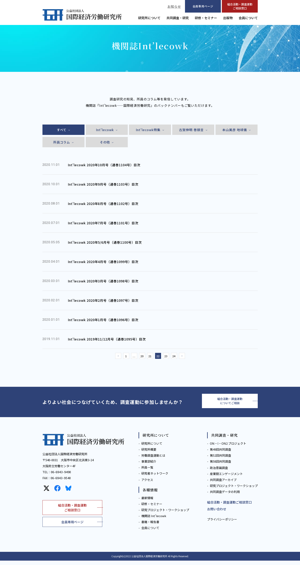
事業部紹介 (148, 466)
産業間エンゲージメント (226, 478)
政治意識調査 (219, 472)
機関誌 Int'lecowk (153, 520)
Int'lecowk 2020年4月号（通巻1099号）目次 (103, 261)
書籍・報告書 (150, 526)
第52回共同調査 (220, 460)
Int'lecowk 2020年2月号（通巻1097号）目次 (103, 300)
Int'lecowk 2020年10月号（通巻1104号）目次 (104, 164)
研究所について (149, 17)
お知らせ (174, 6)
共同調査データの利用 (225, 496)
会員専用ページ (72, 526)
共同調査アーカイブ (223, 484)
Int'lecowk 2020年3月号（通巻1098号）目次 (103, 281)
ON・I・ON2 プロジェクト (228, 448)
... (130, 357)
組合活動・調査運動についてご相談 (229, 404)
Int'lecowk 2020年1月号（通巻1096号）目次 (103, 319)
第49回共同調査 (220, 454)
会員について (248, 17)
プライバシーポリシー (222, 523)
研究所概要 (148, 454)
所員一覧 (147, 472)
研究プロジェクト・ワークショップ (165, 514)
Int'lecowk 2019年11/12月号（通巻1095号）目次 (107, 339)
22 (160, 357)
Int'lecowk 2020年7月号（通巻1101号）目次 (103, 223)
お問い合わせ (216, 513)
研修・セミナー (206, 17)
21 (150, 357)
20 (140, 357)
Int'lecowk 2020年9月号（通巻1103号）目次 (103, 184)
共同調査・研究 (177, 17)
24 (180, 357)
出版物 (228, 17)
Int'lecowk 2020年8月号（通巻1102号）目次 (103, 203)
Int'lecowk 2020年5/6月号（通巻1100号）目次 (105, 242)
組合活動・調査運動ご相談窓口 (239, 6)
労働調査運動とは (153, 460)
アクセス (147, 484)
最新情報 (147, 502)
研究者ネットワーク (154, 478)
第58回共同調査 (220, 466)
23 (170, 357)
